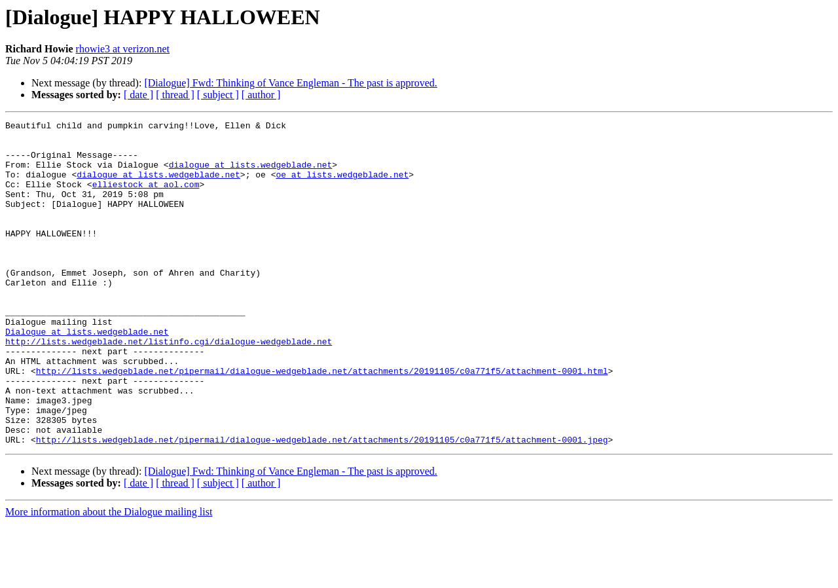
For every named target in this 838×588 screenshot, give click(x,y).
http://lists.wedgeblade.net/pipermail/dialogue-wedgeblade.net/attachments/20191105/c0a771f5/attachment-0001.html (322, 422)
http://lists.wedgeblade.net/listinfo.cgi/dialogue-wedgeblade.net (168, 386)
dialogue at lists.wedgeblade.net (251, 174)
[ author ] (261, 94)
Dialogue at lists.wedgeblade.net (87, 374)
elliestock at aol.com (146, 198)
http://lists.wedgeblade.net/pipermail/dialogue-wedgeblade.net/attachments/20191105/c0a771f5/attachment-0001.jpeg (322, 504)
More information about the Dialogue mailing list (108, 576)
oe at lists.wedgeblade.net (342, 186)
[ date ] (138, 94)
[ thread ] (175, 94)
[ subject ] (218, 94)
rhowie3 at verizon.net (123, 48)
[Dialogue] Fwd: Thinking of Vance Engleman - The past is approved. (290, 82)
